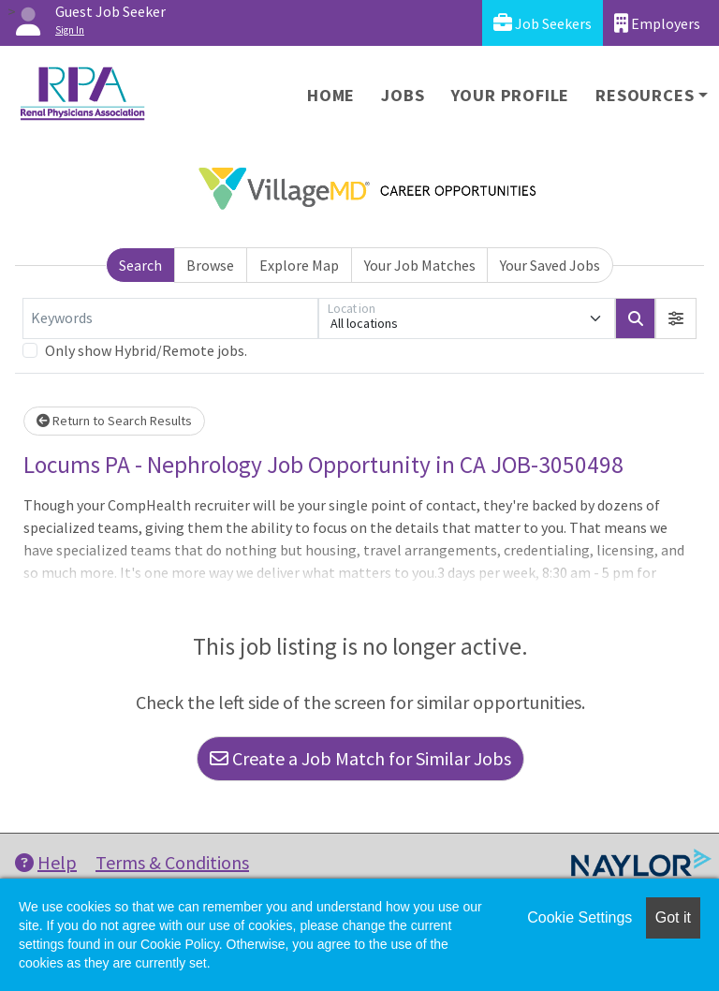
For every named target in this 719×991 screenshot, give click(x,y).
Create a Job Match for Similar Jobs (360, 758)
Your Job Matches (420, 265)
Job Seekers (542, 23)
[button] (676, 318)
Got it (673, 917)
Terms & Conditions (172, 862)
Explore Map (299, 265)
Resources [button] (644, 95)
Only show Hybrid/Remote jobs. (146, 350)
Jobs (402, 95)
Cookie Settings (579, 917)
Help (46, 862)
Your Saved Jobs (550, 265)
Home (331, 95)
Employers (657, 23)
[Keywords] (170, 318)
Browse (210, 265)
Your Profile (510, 95)
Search (140, 265)
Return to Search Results (114, 420)
